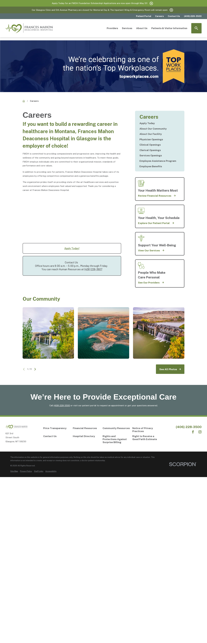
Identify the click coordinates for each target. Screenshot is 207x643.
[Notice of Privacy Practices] (146, 430)
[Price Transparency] (57, 428)
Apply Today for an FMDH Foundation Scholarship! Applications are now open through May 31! (99, 3)
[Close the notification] (151, 3)
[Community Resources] (116, 428)
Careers (159, 16)
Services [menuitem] (127, 28)
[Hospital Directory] (87, 436)
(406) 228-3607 (93, 269)
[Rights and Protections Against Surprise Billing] (116, 439)
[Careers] (24, 101)
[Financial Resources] (87, 428)
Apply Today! (72, 248)
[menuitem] (159, 123)
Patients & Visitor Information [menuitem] (169, 28)
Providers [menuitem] (112, 28)
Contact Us (174, 16)
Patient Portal (143, 16)
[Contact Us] (57, 436)
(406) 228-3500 (62, 405)
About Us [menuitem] (141, 28)
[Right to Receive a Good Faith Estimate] (146, 438)
